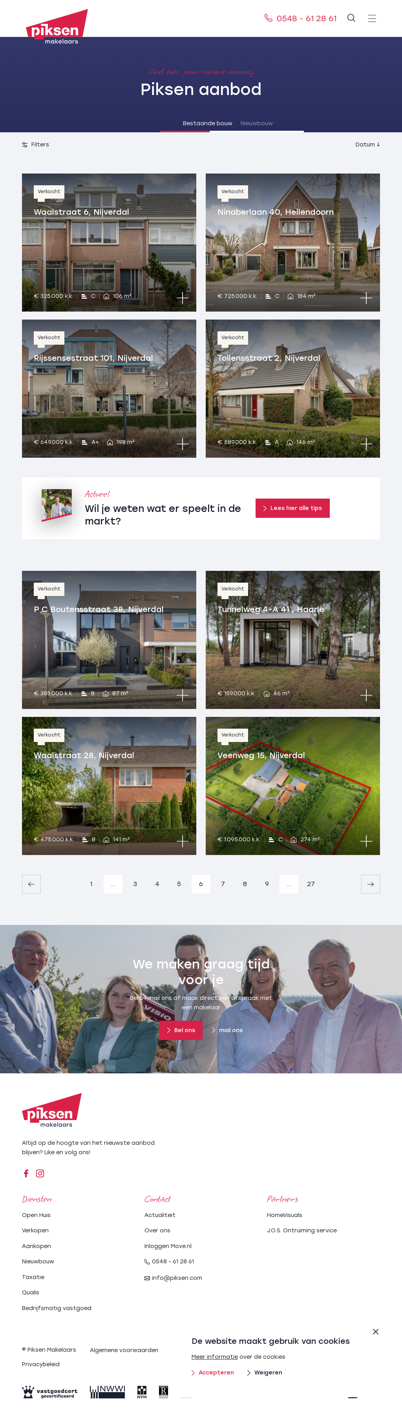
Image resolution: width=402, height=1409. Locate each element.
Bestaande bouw (152, 123)
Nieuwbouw (250, 123)
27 (311, 884)
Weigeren (264, 1372)
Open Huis (36, 1214)
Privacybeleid (41, 1363)
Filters (35, 144)
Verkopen (35, 1230)
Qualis (30, 1292)
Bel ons (181, 1030)
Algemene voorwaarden (124, 1349)
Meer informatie (215, 1357)
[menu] (372, 18)
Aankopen (36, 1245)
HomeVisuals (284, 1214)
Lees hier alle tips (292, 508)
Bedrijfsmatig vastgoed (56, 1307)
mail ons (227, 1030)
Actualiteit (159, 1214)
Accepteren (213, 1372)
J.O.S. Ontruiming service (302, 1230)
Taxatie (33, 1276)
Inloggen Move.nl (168, 1245)
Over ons (157, 1230)
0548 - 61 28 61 (300, 18)
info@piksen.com (173, 1277)
